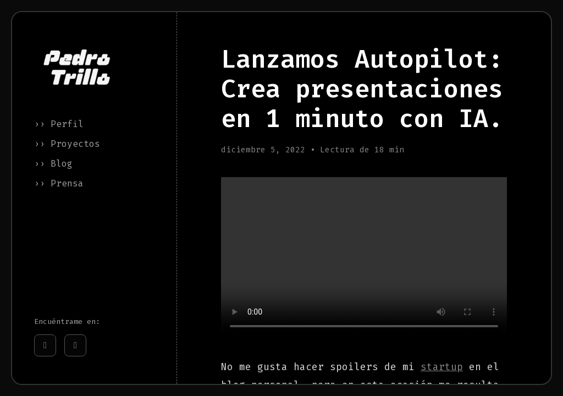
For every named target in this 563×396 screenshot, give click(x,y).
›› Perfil (59, 124)
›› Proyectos (67, 144)
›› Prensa (59, 183)
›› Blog (53, 163)
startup (442, 367)
